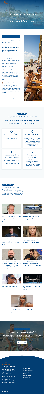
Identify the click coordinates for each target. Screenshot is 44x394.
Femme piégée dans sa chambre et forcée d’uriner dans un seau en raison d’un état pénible (22, 311)
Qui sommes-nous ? (7, 97)
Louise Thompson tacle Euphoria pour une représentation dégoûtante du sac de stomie (32, 240)
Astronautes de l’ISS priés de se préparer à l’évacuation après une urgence (32, 287)
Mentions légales (27, 375)
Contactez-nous (22, 342)
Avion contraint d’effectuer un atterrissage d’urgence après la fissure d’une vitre (31, 218)
